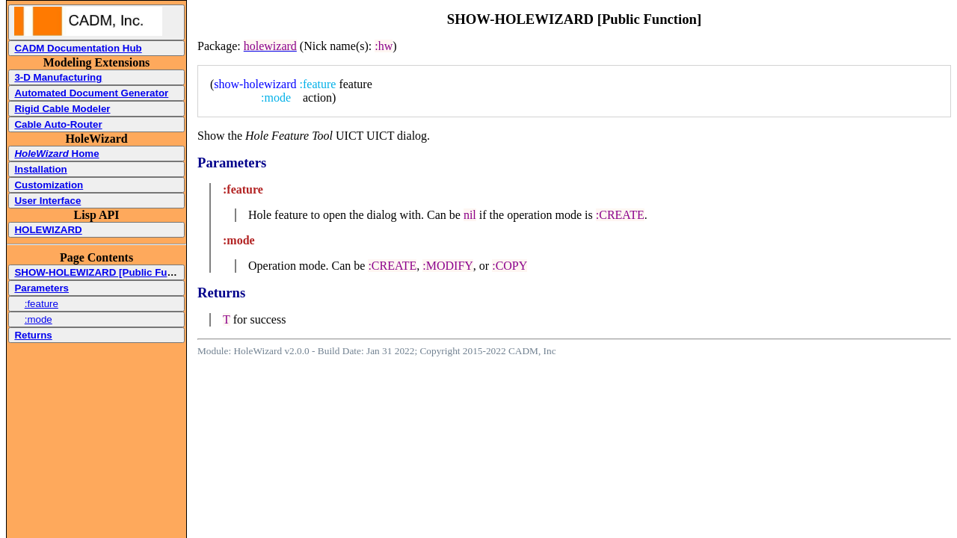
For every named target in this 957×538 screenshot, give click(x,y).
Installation (40, 169)
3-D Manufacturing (58, 77)
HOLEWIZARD (47, 229)
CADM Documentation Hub (77, 48)
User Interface (47, 200)
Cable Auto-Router (58, 124)
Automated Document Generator (91, 93)
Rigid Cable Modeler (62, 108)
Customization (48, 185)
